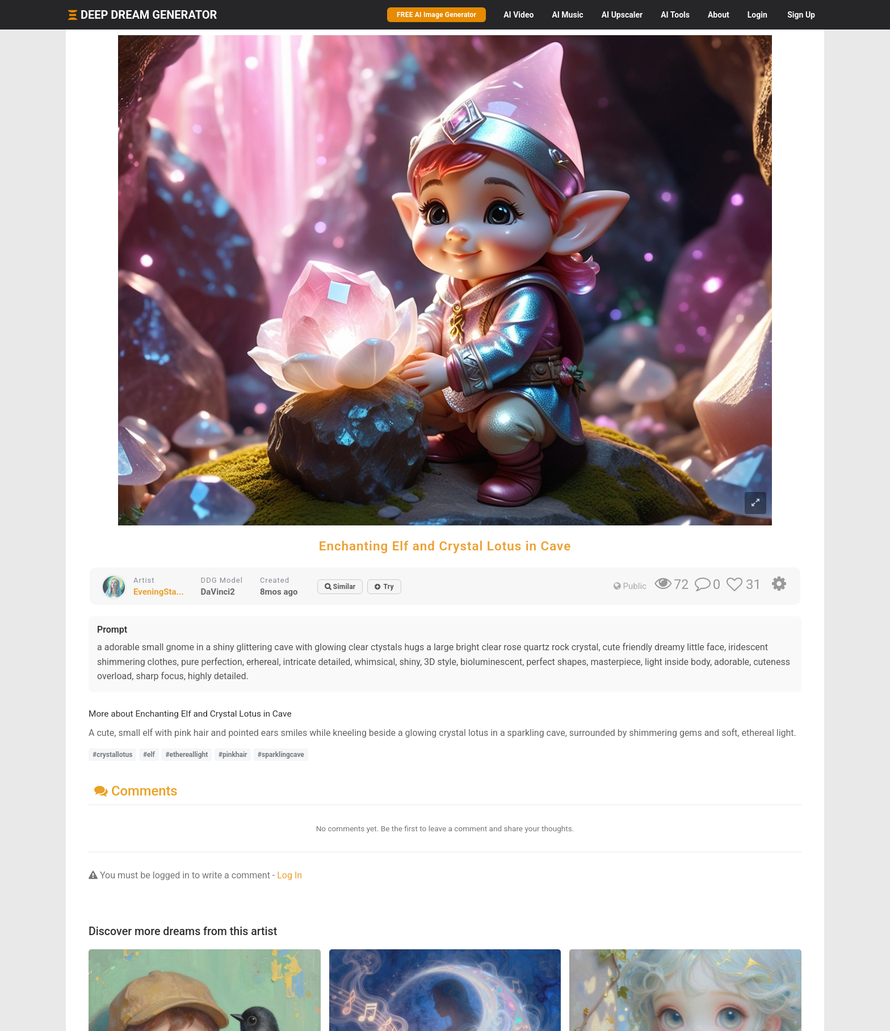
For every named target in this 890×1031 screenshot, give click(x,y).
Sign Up (801, 14)
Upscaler (622, 14)
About (718, 14)
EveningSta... (158, 592)
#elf (149, 755)
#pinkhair (233, 755)
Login (757, 14)
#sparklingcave (281, 755)
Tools (675, 14)
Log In (289, 875)
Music (567, 14)
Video (518, 14)
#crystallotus (112, 755)
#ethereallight (186, 755)
